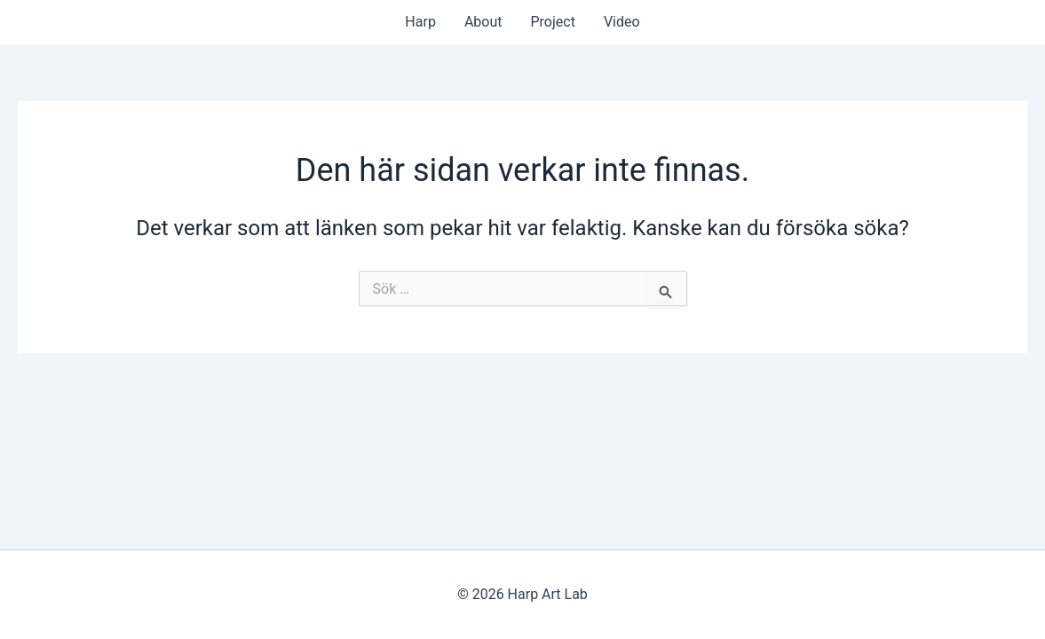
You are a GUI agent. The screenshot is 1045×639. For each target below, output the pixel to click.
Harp (420, 21)
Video (622, 21)
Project (553, 21)
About (483, 21)
